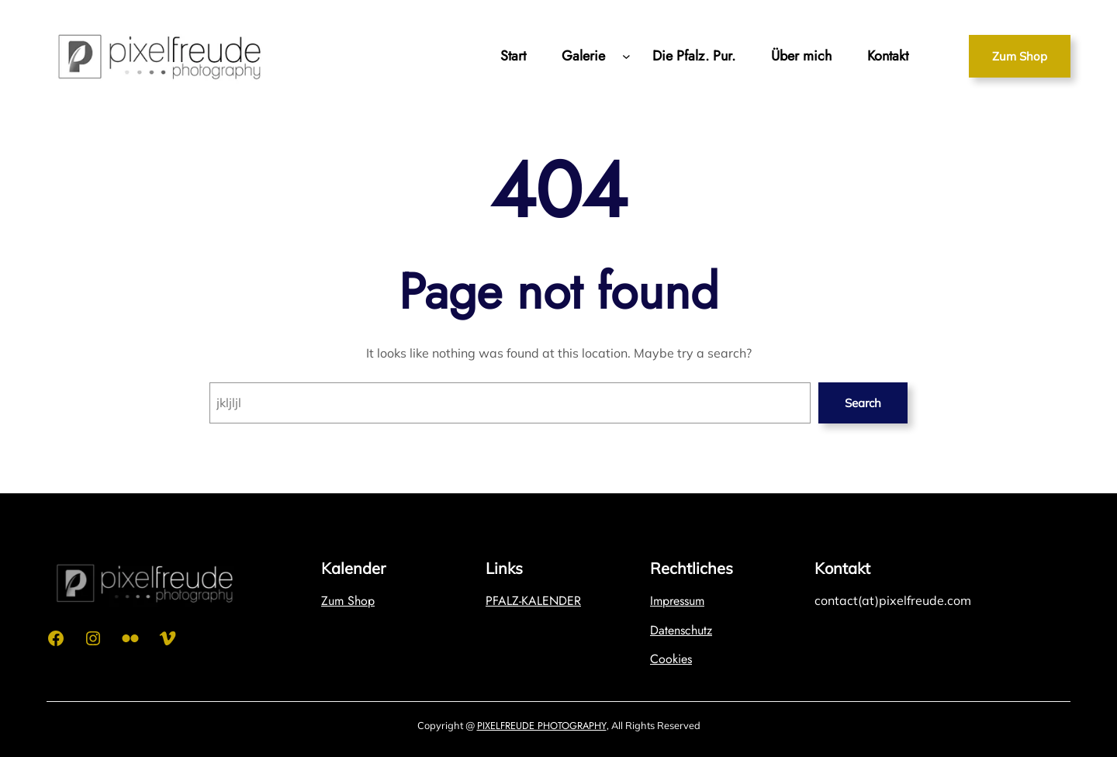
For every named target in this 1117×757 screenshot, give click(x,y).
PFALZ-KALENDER (533, 601)
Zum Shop (1019, 56)
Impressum (677, 601)
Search (863, 403)
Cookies (671, 659)
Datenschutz (681, 630)
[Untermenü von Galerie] (626, 56)
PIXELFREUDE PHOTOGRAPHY (542, 725)
